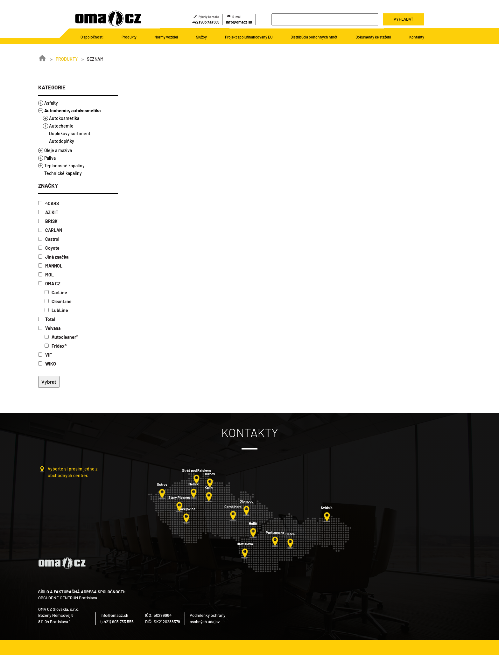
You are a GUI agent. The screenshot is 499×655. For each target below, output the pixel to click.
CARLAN (50, 230)
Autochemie (61, 126)
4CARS (48, 203)
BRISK (48, 221)
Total (46, 319)
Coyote (49, 248)
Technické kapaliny (63, 173)
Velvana (49, 328)
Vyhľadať (403, 19)
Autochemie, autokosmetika (72, 110)
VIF (45, 355)
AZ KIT (48, 212)
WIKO (47, 363)
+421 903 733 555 (205, 22)
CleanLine (58, 301)
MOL (46, 274)
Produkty (67, 59)
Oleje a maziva (58, 150)
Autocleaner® (61, 337)
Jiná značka (53, 257)
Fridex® (56, 346)
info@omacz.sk (239, 22)
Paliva (50, 158)
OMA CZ (49, 283)
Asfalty (51, 103)
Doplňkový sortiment (69, 133)
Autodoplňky (61, 141)
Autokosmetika (64, 118)
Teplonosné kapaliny (64, 165)
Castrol (48, 239)
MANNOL (50, 265)
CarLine (56, 292)
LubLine (56, 310)
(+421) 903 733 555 (117, 621)
